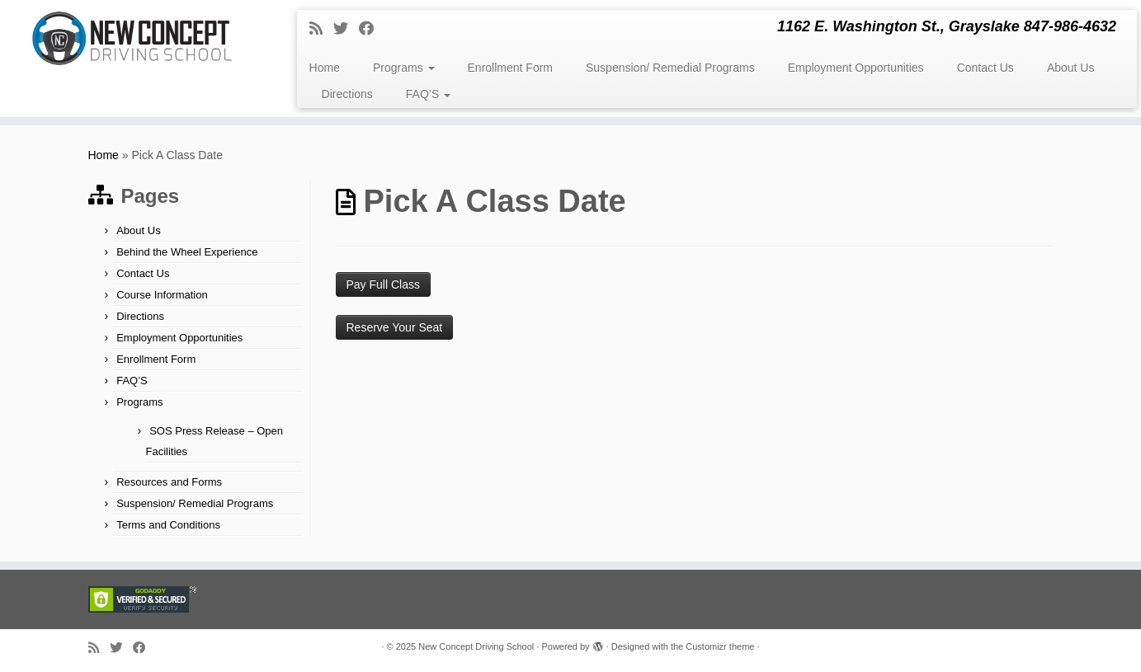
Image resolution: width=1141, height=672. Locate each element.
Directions (347, 94)
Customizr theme (720, 646)
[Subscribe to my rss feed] (321, 29)
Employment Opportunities (856, 67)
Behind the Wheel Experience (186, 252)
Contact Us (985, 67)
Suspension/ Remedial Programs (670, 67)
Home (324, 67)
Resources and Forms (169, 482)
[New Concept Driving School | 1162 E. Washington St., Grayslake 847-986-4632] (131, 38)
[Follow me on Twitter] (346, 29)
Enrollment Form (510, 67)
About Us (1071, 67)
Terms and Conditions (168, 525)
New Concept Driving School (476, 646)
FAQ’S (428, 94)
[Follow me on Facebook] (371, 29)
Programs (404, 67)
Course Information (162, 295)
